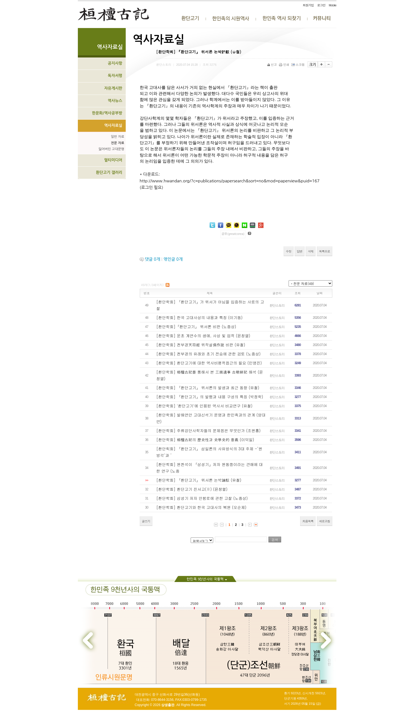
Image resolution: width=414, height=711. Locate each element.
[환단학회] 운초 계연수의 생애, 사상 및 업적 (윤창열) (203, 335)
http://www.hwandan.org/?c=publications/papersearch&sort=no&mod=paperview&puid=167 (230, 181)
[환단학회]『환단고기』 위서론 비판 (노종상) (196, 326)
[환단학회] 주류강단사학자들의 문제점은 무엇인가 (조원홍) (208, 430)
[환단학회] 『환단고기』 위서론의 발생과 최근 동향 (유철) (207, 387)
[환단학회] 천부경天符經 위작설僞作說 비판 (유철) (200, 344)
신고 (272, 64)
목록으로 (324, 251)
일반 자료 (117, 136)
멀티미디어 (113, 160)
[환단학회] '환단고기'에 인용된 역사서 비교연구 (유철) (204, 405)
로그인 (321, 5)
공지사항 (115, 63)
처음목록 (307, 521)
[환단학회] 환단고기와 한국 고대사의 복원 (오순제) (201, 507)
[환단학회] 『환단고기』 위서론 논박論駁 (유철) (198, 480)
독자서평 (115, 76)
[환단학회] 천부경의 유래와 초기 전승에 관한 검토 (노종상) (208, 353)
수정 (288, 251)
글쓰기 (146, 521)
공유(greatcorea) (232, 233)
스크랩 (298, 64)
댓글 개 (152, 259)
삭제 (310, 251)
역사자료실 (113, 125)
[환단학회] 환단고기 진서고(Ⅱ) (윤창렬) (191, 489)
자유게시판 (113, 88)
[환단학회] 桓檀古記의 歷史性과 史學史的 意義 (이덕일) (205, 439)
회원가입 (308, 5)
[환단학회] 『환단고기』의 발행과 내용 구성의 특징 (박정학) (209, 396)
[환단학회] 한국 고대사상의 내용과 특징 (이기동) (199, 317)
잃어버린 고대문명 (111, 149)
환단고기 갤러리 (109, 172)
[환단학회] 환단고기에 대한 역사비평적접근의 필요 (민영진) (209, 363)
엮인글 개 (173, 259)
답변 (299, 251)
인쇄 (284, 64)
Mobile (332, 5)
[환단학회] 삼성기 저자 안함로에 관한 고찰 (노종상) (202, 498)
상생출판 (167, 705)
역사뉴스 (115, 101)
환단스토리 (277, 305)
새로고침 (324, 521)
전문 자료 (117, 143)
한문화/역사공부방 (107, 113)
